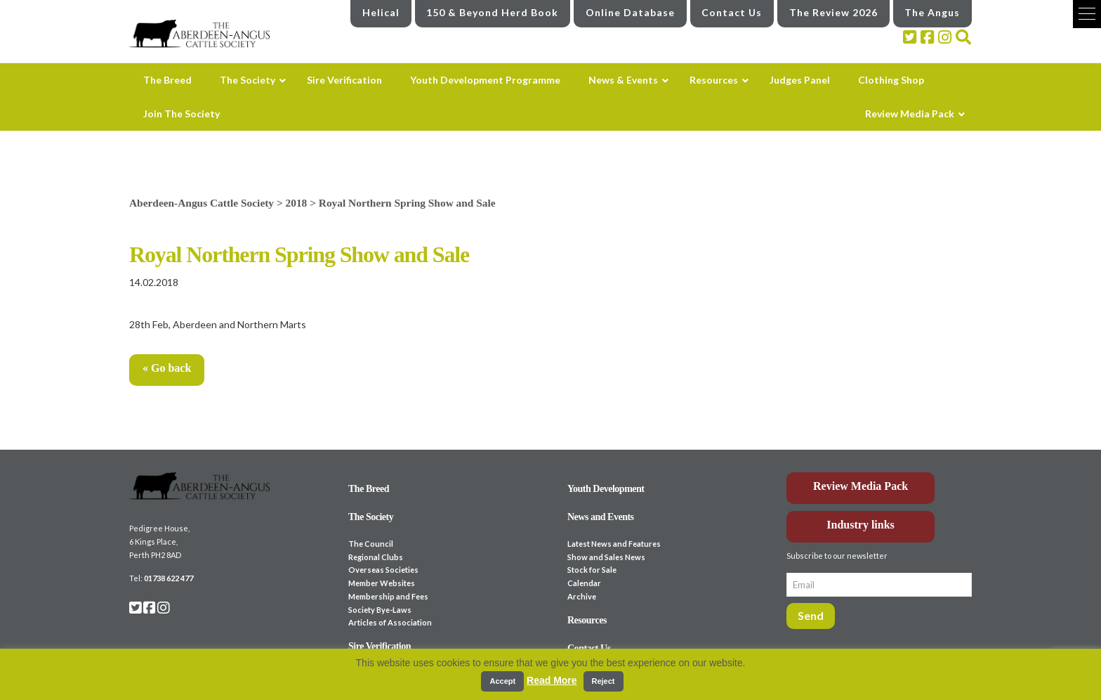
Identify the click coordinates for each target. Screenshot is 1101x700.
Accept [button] (502, 681)
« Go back (167, 368)
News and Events (600, 517)
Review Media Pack (860, 486)
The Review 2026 (833, 12)
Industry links (860, 525)
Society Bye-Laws (379, 609)
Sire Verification (379, 646)
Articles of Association (390, 622)
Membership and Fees (388, 596)
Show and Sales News (606, 557)
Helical (381, 12)
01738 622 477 (168, 578)
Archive (581, 596)
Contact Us (731, 12)
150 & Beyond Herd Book (492, 12)
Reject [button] (603, 681)
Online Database (630, 12)
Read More (552, 680)
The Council (370, 543)
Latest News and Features (614, 543)
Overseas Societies (383, 569)
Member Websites (381, 583)
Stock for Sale (592, 569)
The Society (370, 517)
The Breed (368, 489)
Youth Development (606, 489)
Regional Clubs (375, 557)
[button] (1087, 14)
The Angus (932, 12)
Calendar (584, 583)
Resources (587, 620)
